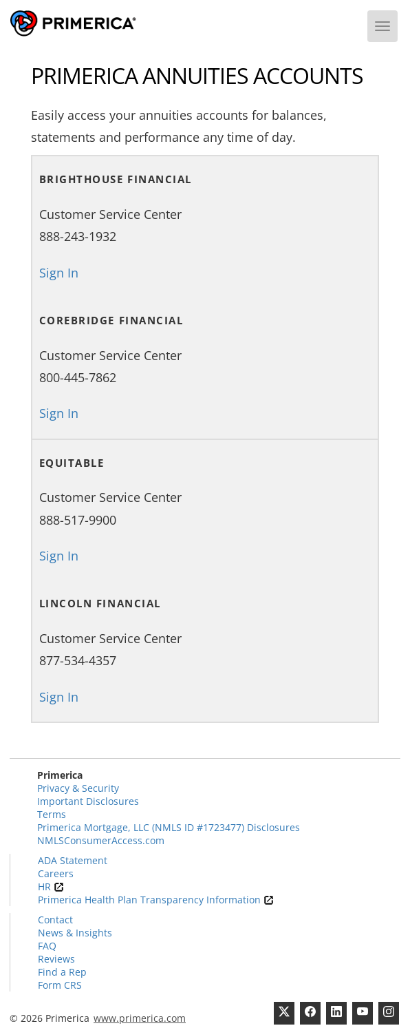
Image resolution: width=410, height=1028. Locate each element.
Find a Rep (62, 971)
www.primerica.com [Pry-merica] (140, 1018)
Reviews (56, 958)
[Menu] (382, 26)
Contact (55, 919)
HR (51, 886)
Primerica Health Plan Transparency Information (156, 899)
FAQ (47, 945)
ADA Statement (72, 860)
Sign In (58, 272)
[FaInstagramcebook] (388, 1013)
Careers (56, 873)
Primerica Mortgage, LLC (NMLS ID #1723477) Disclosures (168, 827)
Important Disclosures (88, 801)
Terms (51, 814)
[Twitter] (284, 1013)
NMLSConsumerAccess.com (100, 840)
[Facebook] (310, 1013)
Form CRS (60, 985)
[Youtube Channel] (362, 1013)
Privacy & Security (78, 788)
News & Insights (75, 932)
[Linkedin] (336, 1013)
